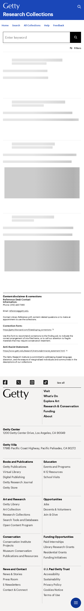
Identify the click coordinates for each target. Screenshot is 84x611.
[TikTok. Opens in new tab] (45, 382)
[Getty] (11, 6)
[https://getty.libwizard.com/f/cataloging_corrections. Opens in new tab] (28, 330)
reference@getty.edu (19, 311)
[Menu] (76, 603)
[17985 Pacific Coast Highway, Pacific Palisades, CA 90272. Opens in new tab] (39, 448)
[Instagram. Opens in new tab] (32, 382)
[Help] (46, 25)
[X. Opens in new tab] (18, 382)
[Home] (5, 25)
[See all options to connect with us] (61, 383)
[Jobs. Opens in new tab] (46, 504)
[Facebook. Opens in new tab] (5, 382)
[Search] (16, 25)
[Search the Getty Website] (79, 7)
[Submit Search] (75, 37)
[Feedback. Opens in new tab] (58, 25)
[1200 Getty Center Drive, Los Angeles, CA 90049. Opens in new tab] (34, 433)
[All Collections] (32, 25)
